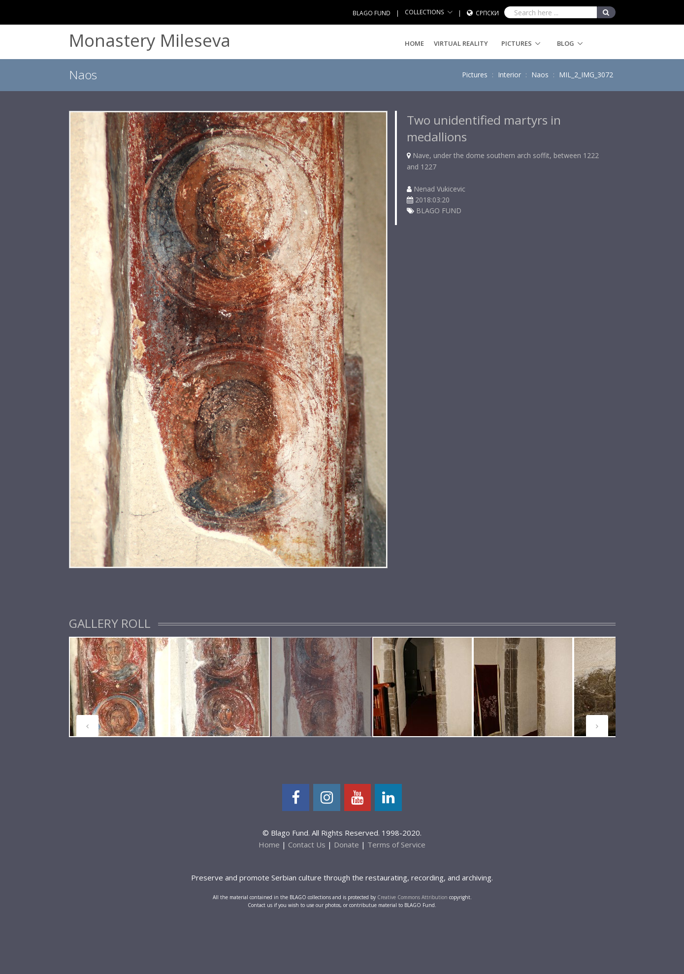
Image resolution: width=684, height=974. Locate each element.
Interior (509, 74)
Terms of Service (396, 844)
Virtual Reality (461, 43)
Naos (540, 74)
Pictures (516, 43)
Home (414, 43)
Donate (346, 844)
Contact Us (307, 844)
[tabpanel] (119, 687)
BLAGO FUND (372, 13)
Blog (565, 43)
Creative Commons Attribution (412, 897)
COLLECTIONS (424, 12)
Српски (487, 13)
